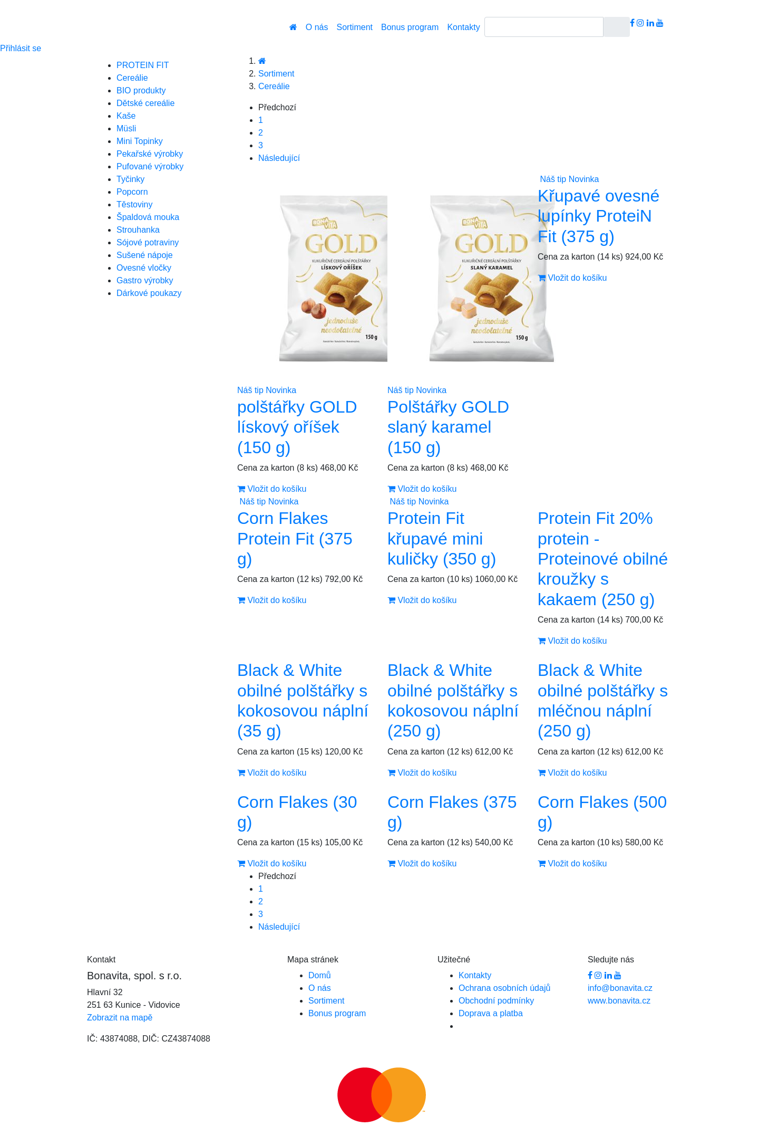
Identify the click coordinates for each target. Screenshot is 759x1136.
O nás (317, 27)
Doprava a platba (491, 1013)
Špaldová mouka (147, 217)
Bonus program (410, 27)
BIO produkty (141, 90)
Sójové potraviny (147, 242)
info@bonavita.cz (620, 988)
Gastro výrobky (144, 280)
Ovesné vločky (143, 267)
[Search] (544, 27)
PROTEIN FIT (142, 65)
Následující (279, 158)
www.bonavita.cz (619, 1000)
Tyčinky (130, 179)
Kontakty (463, 27)
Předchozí (277, 107)
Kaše (125, 115)
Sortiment (355, 27)
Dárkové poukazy (149, 293)
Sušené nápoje (144, 255)
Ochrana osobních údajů (504, 988)
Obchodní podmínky (496, 1000)
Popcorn (132, 191)
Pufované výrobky (149, 166)
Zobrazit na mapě (120, 1017)
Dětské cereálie (145, 103)
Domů (319, 975)
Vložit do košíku (272, 488)
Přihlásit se (20, 48)
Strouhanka (138, 229)
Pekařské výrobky (149, 153)
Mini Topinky (139, 141)
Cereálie (132, 77)
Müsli (126, 128)
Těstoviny (134, 204)
